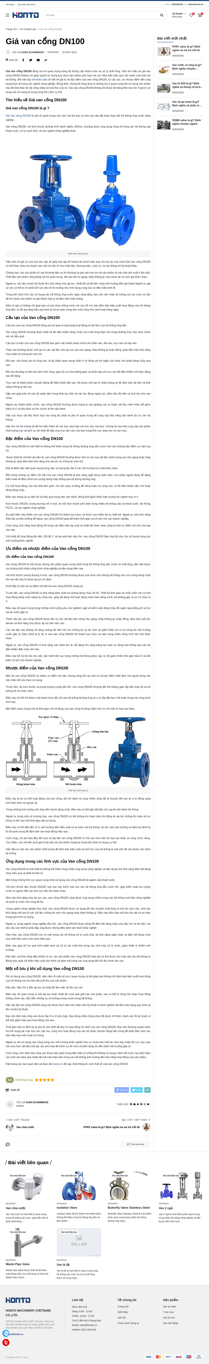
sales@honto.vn (195, 4)
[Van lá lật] (79, 1242)
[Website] (134, 1104)
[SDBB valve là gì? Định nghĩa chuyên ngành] (163, 124)
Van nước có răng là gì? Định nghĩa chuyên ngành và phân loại (187, 68)
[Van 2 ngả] (181, 1186)
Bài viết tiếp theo (136, 1120)
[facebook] (131, 1104)
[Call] (6, 1342)
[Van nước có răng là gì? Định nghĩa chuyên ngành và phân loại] (163, 69)
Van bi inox (169, 1317)
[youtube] (148, 1104)
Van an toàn (169, 1306)
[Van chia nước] (28, 1186)
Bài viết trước (18, 1120)
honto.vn (58, 1064)
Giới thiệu (123, 1312)
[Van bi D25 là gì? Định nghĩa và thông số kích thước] (163, 88)
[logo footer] (32, 1300)
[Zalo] (6, 1333)
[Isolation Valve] (79, 1186)
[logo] (26, 15)
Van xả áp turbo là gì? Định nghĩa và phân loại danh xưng (186, 105)
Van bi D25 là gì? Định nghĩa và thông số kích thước (186, 87)
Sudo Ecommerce (33, 52)
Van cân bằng (170, 1323)
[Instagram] (145, 1104)
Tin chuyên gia (18, 1176)
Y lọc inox (168, 1312)
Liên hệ (122, 1317)
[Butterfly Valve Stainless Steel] (130, 1186)
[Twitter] (138, 1104)
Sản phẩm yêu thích (26, 4)
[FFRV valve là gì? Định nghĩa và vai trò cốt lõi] (163, 51)
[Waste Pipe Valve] (28, 1242)
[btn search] (162, 15)
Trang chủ (123, 1306)
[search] (105, 15)
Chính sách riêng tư (128, 1323)
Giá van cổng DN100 (18, 115)
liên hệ (15, 426)
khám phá (41, 79)
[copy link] (45, 60)
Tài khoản (10, 4)
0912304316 (177, 4)
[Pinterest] (141, 1104)
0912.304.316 (79, 1306)
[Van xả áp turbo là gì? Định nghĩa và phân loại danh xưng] (163, 106)
